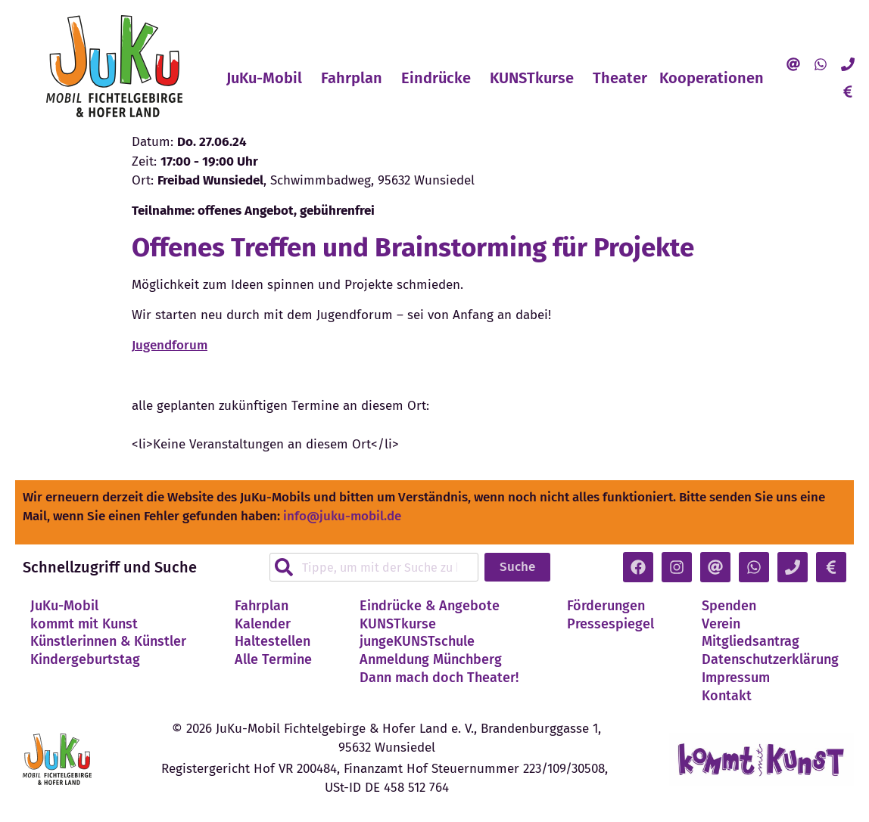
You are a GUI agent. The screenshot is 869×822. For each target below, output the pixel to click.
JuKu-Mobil (268, 78)
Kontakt (727, 695)
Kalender (263, 624)
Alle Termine (273, 659)
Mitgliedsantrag (750, 641)
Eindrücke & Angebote (430, 605)
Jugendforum (169, 345)
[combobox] (373, 567)
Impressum (736, 677)
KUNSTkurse (535, 78)
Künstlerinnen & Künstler (108, 641)
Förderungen (606, 605)
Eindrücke (439, 78)
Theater (620, 78)
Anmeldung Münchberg (431, 659)
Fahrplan (355, 78)
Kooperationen (715, 78)
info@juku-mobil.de (342, 516)
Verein (721, 624)
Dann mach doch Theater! (439, 677)
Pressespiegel (610, 624)
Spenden (729, 605)
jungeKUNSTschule (417, 641)
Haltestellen (272, 641)
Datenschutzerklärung (770, 659)
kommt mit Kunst (84, 624)
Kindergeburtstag (85, 659)
